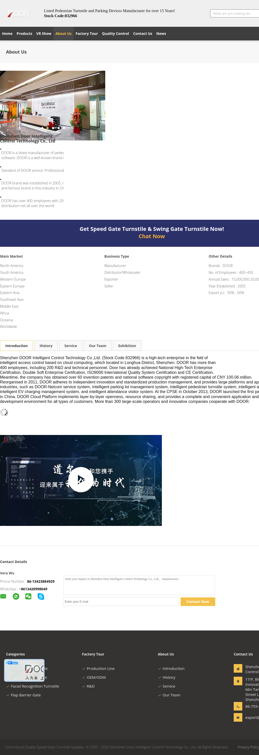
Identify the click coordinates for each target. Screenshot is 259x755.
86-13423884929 (41, 581)
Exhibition (127, 345)
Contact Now (197, 601)
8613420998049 (34, 589)
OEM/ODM (94, 677)
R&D (88, 686)
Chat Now (152, 236)
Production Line (98, 668)
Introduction (16, 345)
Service (70, 345)
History (45, 345)
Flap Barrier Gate (23, 694)
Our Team (97, 345)
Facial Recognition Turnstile (32, 686)
